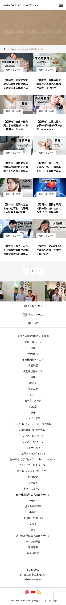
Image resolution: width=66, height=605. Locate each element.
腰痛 (33, 348)
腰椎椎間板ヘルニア (33, 359)
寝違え (33, 383)
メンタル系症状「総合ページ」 (33, 535)
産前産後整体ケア (33, 371)
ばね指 (33, 406)
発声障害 (33, 482)
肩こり (33, 394)
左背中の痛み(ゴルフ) (33, 453)
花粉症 (33, 529)
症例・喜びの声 (13, 70)
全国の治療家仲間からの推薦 (33, 336)
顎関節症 (33, 389)
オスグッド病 (33, 418)
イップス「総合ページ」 (33, 436)
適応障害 (33, 547)
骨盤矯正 (33, 365)
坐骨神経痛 (33, 353)
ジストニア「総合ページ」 (33, 465)
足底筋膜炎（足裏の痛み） (33, 430)
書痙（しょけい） (33, 488)
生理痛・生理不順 (33, 518)
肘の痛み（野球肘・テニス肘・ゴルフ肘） (33, 459)
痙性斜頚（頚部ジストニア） (33, 471)
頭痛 (33, 377)
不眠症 (33, 512)
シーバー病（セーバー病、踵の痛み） (33, 424)
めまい (33, 500)
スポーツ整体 (33, 447)
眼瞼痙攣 (33, 477)
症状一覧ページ (33, 342)
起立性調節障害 (33, 506)
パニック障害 (33, 541)
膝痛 (33, 412)
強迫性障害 (33, 553)
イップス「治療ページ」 (33, 441)
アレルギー (33, 524)
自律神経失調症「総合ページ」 (33, 494)
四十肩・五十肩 (33, 400)
